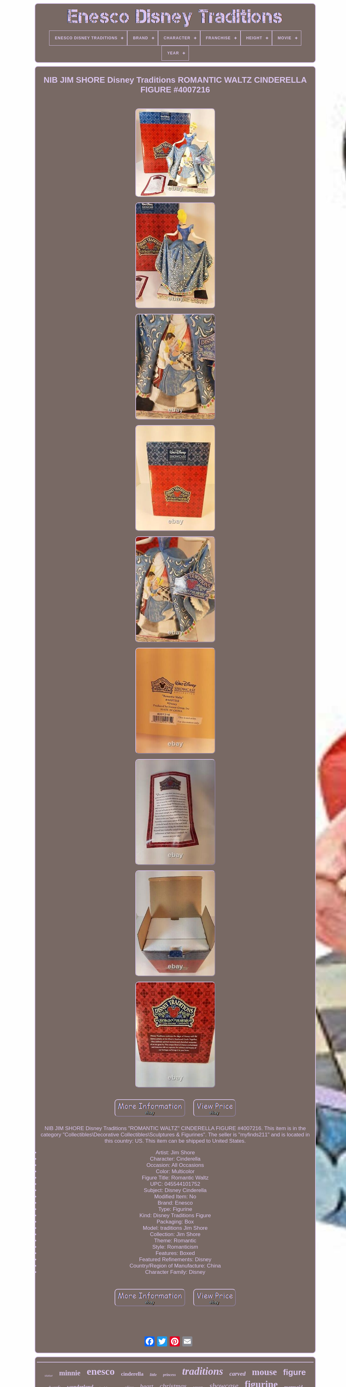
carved (238, 1373)
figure (294, 1372)
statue (48, 1375)
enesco (101, 1371)
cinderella (132, 1374)
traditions (202, 1371)
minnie (70, 1373)
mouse (264, 1372)
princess (169, 1375)
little (153, 1375)
